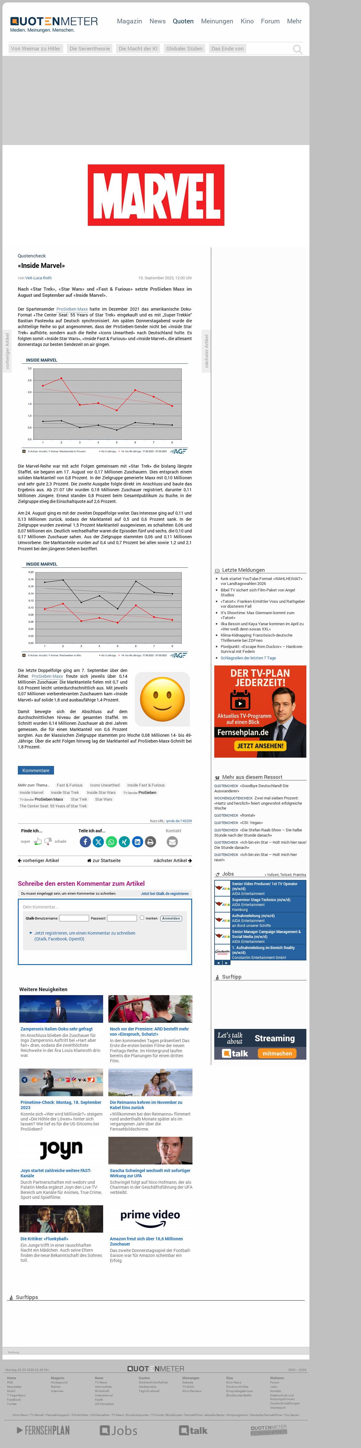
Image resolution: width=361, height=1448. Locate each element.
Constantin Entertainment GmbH (255, 952)
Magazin (129, 21)
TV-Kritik (188, 1387)
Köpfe (99, 1400)
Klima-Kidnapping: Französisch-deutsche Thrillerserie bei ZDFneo (257, 637)
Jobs (273, 1387)
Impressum (278, 1408)
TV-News (101, 1382)
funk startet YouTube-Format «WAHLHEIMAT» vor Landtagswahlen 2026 (261, 581)
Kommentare (35, 770)
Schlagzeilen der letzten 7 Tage (248, 658)
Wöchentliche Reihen (153, 1382)
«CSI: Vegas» (238, 822)
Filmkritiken (80, 1415)
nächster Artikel (173, 860)
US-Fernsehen (104, 1404)
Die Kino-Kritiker (237, 1387)
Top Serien (291, 1415)
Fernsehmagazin (58, 1415)
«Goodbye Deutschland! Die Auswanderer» (251, 788)
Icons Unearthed (104, 785)
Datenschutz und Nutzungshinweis (282, 1397)
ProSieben (139, 792)
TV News (118, 1415)
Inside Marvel (31, 792)
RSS (10, 1382)
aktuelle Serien (214, 1415)
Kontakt (275, 1391)
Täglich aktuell (149, 1391)
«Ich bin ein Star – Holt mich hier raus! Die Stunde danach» (260, 845)
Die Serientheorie (90, 48)
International (104, 1395)
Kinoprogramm (237, 1415)
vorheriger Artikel (38, 860)
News (157, 21)
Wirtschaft (102, 1391)
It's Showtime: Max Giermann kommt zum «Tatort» (257, 615)
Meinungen (217, 21)
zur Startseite (104, 860)
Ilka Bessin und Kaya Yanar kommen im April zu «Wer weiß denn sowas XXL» (262, 626)
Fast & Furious (70, 785)
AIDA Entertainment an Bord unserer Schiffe (256, 888)
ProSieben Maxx (72, 309)
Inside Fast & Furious (146, 785)
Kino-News (233, 1382)
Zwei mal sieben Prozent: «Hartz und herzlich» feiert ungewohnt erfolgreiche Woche (258, 802)
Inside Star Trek (65, 792)
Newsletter (14, 1387)
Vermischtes (103, 1387)
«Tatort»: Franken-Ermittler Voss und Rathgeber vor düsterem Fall (263, 603)
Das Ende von (228, 48)
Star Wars (103, 799)
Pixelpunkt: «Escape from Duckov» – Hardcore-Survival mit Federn (262, 649)
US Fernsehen (100, 1415)
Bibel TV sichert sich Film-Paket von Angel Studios (258, 592)
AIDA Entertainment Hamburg (252, 904)
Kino (247, 21)
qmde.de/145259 (179, 820)
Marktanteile (147, 1387)
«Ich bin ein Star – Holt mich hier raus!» (255, 857)
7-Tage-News (16, 1395)
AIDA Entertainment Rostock (258, 936)
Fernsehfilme (193, 1415)
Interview (57, 1391)
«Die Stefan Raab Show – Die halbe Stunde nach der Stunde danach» (258, 832)
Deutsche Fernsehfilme (266, 1415)
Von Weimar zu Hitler (35, 48)
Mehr (294, 21)
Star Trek (79, 799)
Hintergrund (59, 1382)
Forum (270, 21)
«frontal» (234, 815)
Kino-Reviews (191, 1391)
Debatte (187, 1382)
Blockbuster (174, 1415)
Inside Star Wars (101, 792)
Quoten (183, 21)
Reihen (56, 1387)
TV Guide (157, 1415)
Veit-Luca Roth (38, 277)
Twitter (12, 1404)
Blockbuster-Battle (238, 1395)
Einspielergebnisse (239, 1391)
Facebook (14, 1400)
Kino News (20, 1415)
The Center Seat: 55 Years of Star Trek (53, 805)
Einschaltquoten (137, 1415)
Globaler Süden (184, 48)
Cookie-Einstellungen (285, 1403)
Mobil (11, 1391)
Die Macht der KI (138, 48)
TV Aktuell (37, 1415)
